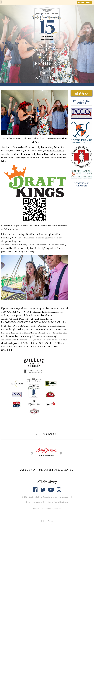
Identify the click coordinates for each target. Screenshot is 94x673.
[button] (1, 2)
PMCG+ (57, 508)
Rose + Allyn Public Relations (55, 502)
